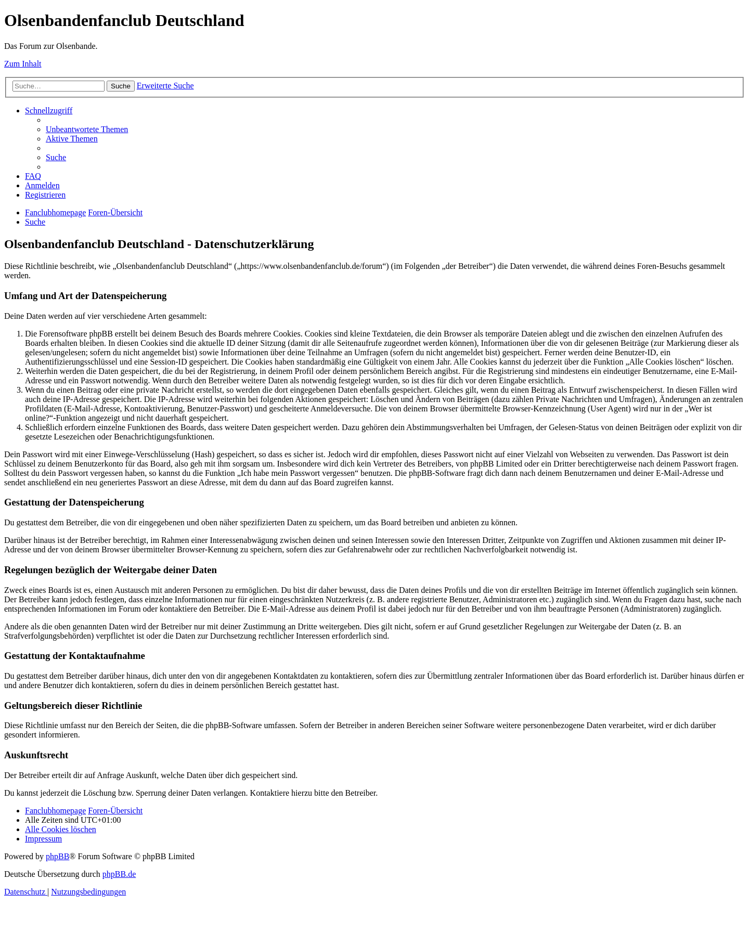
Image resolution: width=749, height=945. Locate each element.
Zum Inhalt (23, 63)
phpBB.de (119, 874)
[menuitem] (87, 129)
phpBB (57, 856)
